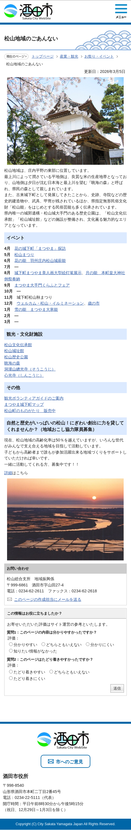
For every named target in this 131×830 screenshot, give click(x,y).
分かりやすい (25, 644)
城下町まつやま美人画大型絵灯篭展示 (48, 272)
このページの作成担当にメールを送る (47, 599)
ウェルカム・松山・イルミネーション (50, 303)
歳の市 (94, 303)
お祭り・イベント (99, 56)
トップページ (43, 56)
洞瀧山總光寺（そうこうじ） (30, 369)
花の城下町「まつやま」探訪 (40, 248)
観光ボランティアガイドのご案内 (34, 398)
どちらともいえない (64, 644)
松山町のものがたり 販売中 (30, 410)
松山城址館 (14, 350)
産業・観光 (69, 56)
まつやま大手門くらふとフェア (42, 285)
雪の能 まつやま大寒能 (36, 309)
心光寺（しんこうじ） (24, 375)
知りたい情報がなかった (35, 651)
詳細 (8, 473)
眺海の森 (12, 363)
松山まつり (24, 254)
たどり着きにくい (29, 678)
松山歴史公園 (16, 357)
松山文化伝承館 (18, 345)
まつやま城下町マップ (24, 404)
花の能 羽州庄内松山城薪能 (40, 260)
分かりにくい (102, 644)
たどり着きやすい (29, 672)
